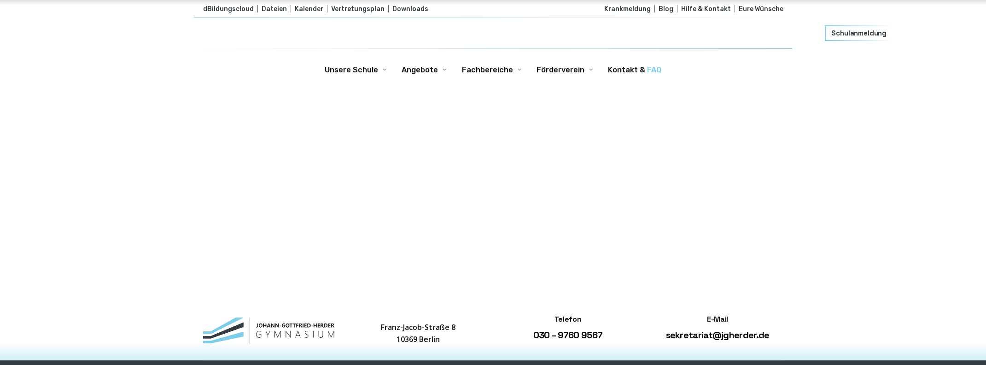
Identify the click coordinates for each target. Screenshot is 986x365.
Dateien (274, 8)
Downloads (410, 8)
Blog (666, 8)
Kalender (309, 8)
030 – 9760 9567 (568, 335)
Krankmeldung (627, 8)
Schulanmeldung (859, 33)
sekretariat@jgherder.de (718, 335)
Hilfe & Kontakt (706, 8)
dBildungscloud (228, 8)
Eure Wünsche (761, 8)
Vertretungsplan (358, 8)
